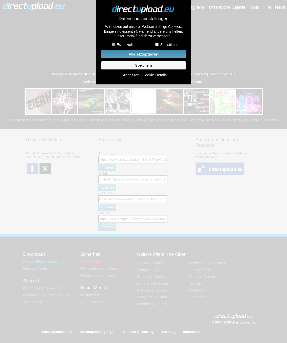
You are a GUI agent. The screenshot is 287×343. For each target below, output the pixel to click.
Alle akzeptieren (144, 54)
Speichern (143, 65)
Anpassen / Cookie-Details (145, 75)
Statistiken (168, 45)
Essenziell (124, 45)
